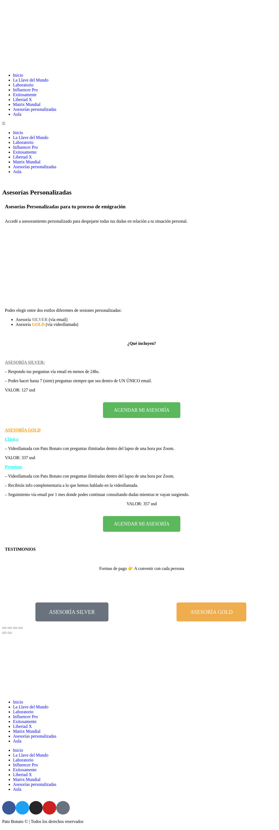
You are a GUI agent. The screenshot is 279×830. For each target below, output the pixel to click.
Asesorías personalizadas (34, 109)
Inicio (18, 75)
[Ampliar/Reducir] (20, 628)
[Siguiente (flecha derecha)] (10, 633)
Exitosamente (24, 94)
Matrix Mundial (27, 104)
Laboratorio (23, 85)
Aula (17, 114)
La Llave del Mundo (30, 80)
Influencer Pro (25, 89)
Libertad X (22, 99)
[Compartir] (10, 628)
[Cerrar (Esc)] (4, 628)
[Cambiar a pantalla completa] (15, 628)
